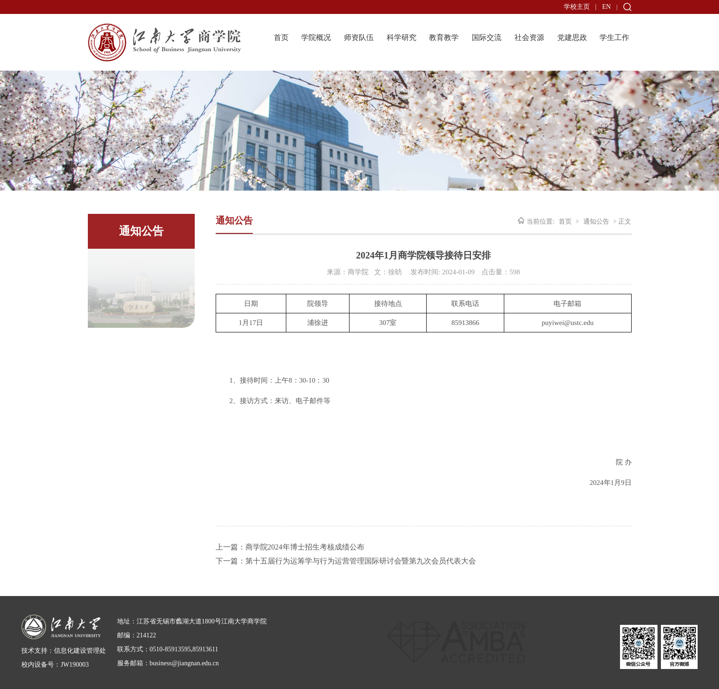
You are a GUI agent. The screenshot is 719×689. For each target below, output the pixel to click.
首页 (281, 37)
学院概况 (316, 37)
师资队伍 (359, 37)
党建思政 (572, 37)
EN (606, 6)
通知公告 (596, 221)
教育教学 (444, 37)
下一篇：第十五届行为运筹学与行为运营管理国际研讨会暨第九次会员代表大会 (346, 561)
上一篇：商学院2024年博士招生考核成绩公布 (290, 547)
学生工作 (614, 37)
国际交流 (486, 37)
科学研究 (401, 37)
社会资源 (529, 37)
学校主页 (577, 6)
